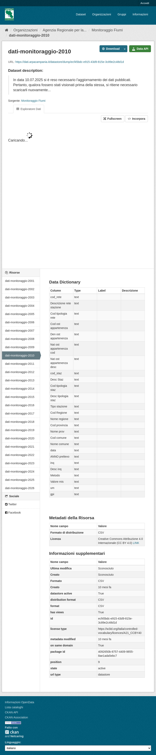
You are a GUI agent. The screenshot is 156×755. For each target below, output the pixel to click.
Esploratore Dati (28, 109)
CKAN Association (16, 717)
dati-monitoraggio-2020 (19, 438)
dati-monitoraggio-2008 (19, 338)
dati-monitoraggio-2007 (19, 330)
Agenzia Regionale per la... (65, 30)
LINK (136, 543)
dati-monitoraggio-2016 (19, 405)
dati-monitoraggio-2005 (19, 314)
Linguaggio (12, 742)
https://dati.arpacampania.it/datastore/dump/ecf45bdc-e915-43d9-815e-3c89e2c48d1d (69, 61)
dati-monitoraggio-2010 (29, 35)
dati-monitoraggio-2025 (19, 479)
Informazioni (140, 14)
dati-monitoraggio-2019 (19, 430)
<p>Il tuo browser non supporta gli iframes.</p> (78, 195)
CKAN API (11, 712)
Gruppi (122, 14)
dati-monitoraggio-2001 (19, 280)
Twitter (11, 504)
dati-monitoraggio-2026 (19, 488)
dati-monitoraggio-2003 (19, 297)
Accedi (144, 3)
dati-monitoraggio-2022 (19, 455)
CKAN (12, 732)
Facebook (13, 512)
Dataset (81, 14)
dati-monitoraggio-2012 (19, 372)
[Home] (6, 30)
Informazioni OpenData (19, 702)
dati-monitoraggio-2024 (19, 471)
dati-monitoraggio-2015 (19, 397)
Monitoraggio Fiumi (107, 30)
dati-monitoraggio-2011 (19, 363)
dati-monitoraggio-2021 (19, 446)
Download (111, 48)
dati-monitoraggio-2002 (19, 289)
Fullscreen (113, 118)
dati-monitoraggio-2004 (19, 305)
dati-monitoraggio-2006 (19, 322)
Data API (140, 48)
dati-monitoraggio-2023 (19, 463)
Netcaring (17, 736)
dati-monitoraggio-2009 (19, 347)
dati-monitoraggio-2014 (19, 388)
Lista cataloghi (14, 707)
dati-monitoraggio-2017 (19, 413)
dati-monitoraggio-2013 (19, 380)
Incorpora (136, 118)
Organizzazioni (101, 14)
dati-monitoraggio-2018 (19, 421)
